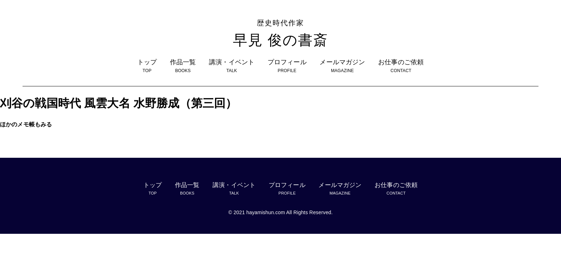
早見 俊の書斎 (280, 32)
